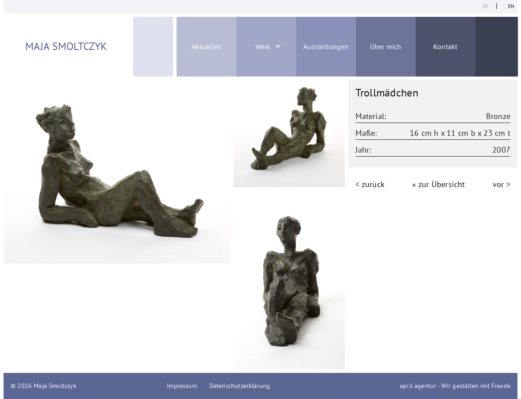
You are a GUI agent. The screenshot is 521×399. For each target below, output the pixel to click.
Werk (262, 46)
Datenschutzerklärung (239, 386)
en (511, 6)
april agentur (418, 386)
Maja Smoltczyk (66, 46)
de (485, 6)
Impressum (182, 386)
